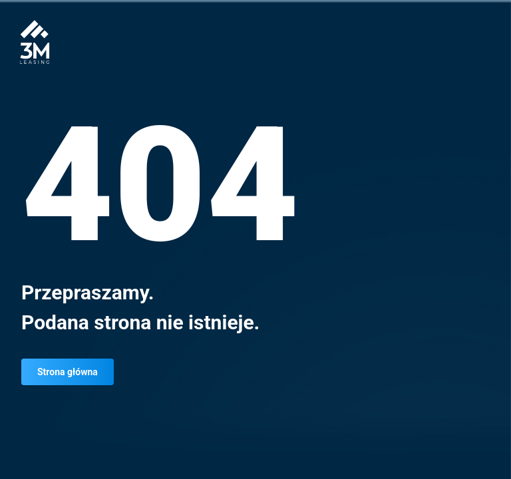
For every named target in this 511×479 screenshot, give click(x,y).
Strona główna (67, 372)
